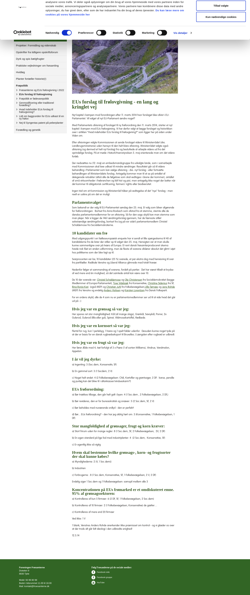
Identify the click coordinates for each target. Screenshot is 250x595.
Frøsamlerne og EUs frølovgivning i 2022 (41, 90)
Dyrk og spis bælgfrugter (30, 58)
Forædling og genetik (28, 129)
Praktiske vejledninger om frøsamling (37, 65)
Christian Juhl (113, 287)
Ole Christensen (133, 280)
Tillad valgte (221, 20)
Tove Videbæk (120, 283)
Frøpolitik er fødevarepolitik (34, 98)
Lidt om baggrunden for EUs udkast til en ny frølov (41, 117)
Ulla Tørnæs (151, 287)
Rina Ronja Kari (80, 287)
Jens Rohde (168, 287)
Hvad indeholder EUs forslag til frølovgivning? (36, 110)
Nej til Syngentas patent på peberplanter (41, 122)
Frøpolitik (22, 85)
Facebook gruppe (101, 577)
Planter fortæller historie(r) (31, 78)
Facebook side (100, 572)
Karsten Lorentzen (135, 290)
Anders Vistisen (112, 290)
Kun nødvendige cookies (221, 31)
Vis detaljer (180, 47)
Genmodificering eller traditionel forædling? (36, 104)
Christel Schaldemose (109, 280)
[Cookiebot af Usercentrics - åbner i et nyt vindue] (22, 48)
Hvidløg (20, 72)
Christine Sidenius (157, 283)
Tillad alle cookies (221, 9)
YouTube (98, 582)
